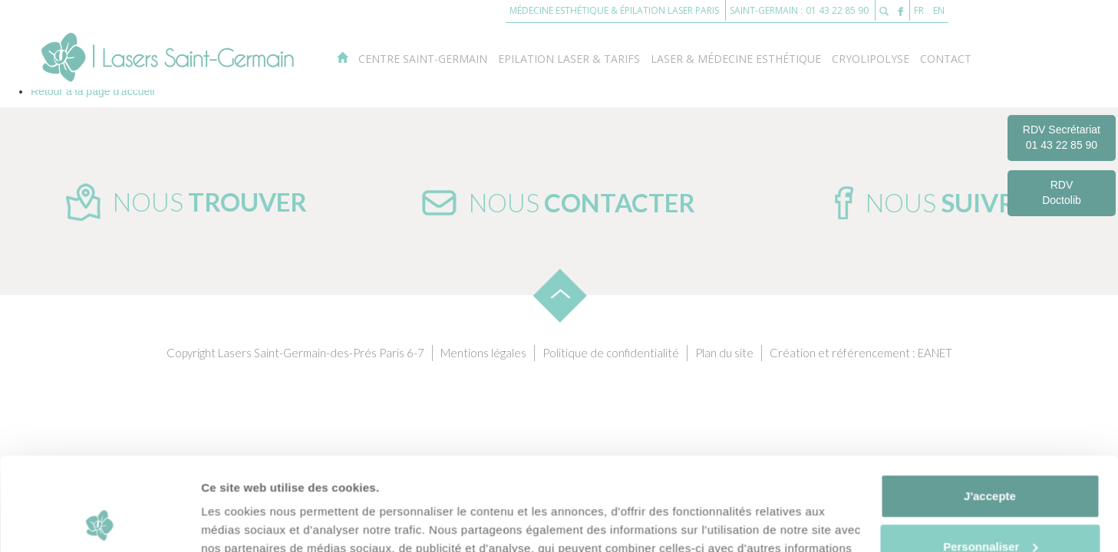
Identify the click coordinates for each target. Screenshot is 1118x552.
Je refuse (990, 509)
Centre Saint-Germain (422, 58)
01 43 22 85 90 (836, 10)
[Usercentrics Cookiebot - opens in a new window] (99, 522)
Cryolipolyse (870, 58)
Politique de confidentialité (611, 353)
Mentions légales (483, 353)
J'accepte (990, 409)
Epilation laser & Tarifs (569, 58)
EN (939, 10)
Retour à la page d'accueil (92, 91)
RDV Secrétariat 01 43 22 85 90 (1061, 137)
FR (919, 10)
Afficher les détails (253, 521)
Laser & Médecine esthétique (736, 58)
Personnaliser (990, 458)
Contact (945, 58)
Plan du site (724, 353)
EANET (935, 353)
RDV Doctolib (1061, 192)
